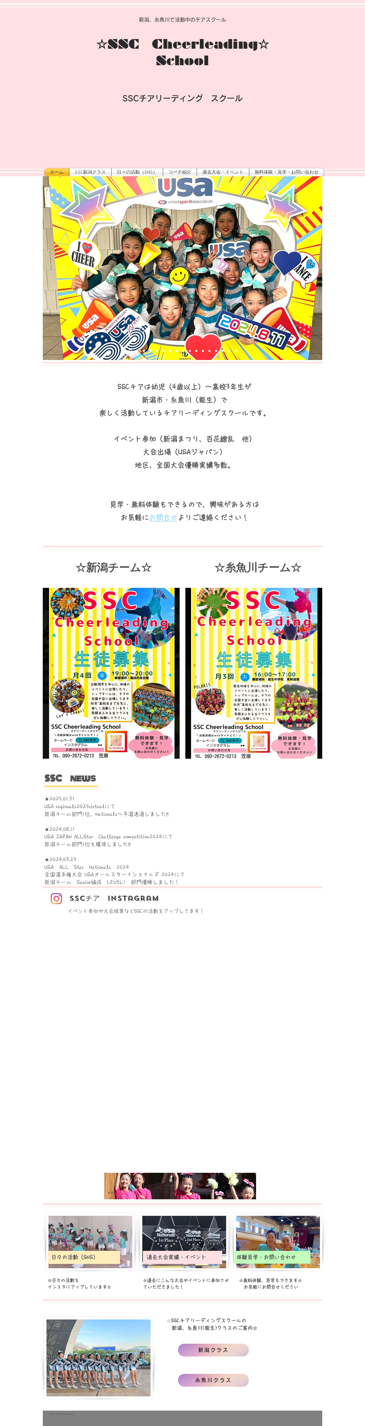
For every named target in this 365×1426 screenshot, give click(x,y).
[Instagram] (56, 898)
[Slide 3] (144, 351)
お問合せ (163, 517)
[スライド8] (177, 351)
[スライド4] (150, 351)
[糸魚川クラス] (213, 1380)
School (182, 60)
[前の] (50, 268)
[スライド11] (196, 351)
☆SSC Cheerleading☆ (182, 44)
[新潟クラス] (213, 1350)
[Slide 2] (137, 351)
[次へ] (314, 268)
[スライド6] (164, 351)
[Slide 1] (130, 351)
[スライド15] (223, 351)
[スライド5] (157, 351)
